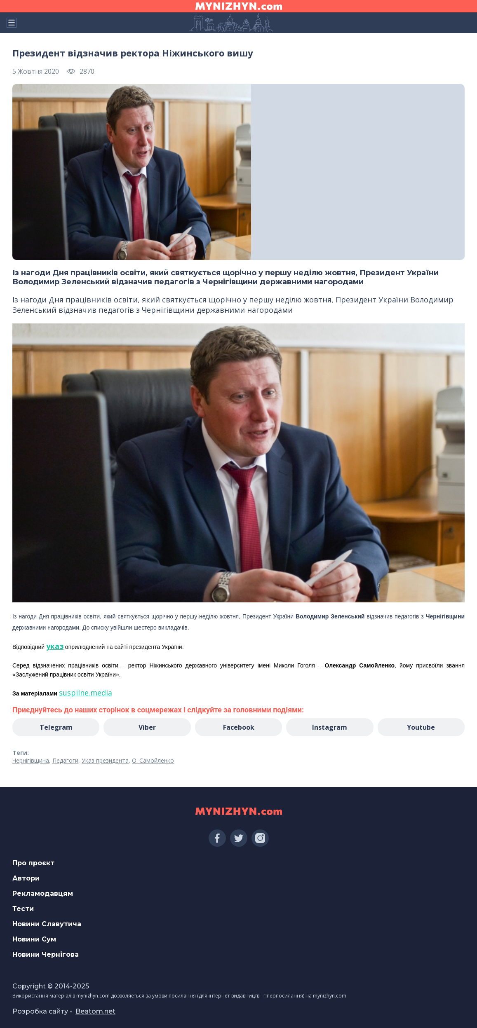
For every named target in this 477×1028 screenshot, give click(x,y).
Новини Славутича (46, 924)
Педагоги (65, 760)
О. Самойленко (153, 760)
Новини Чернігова (45, 954)
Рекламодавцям (42, 893)
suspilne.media (85, 693)
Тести (23, 909)
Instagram (329, 727)
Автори (26, 878)
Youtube (421, 727)
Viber (147, 727)
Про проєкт (33, 863)
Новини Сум (34, 939)
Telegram (56, 727)
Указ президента (105, 760)
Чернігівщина (30, 760)
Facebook (238, 727)
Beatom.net (95, 1011)
